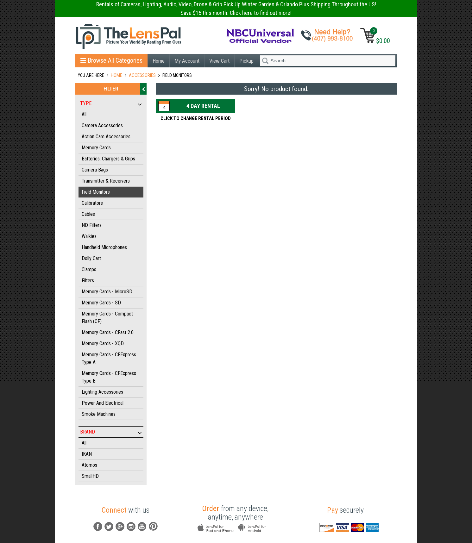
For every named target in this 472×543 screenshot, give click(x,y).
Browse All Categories (111, 60)
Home (159, 61)
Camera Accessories (102, 125)
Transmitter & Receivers (106, 181)
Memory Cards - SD (101, 303)
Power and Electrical (102, 403)
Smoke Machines (99, 414)
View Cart (219, 61)
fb (97, 526)
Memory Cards (96, 148)
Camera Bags (95, 170)
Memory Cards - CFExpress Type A (109, 358)
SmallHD (90, 476)
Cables (88, 214)
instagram (131, 526)
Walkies (89, 236)
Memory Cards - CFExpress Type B (109, 377)
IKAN (87, 454)
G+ (120, 526)
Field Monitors (96, 192)
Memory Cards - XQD (103, 343)
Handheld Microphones (104, 247)
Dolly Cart (91, 258)
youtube (142, 526)
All (84, 114)
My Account (186, 61)
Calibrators (92, 203)
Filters (88, 281)
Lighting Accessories (102, 392)
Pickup (246, 61)
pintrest (153, 526)
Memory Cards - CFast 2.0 (108, 332)
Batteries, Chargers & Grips (108, 159)
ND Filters (92, 225)
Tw (108, 526)
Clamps (89, 269)
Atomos (89, 465)
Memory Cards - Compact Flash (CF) (107, 317)
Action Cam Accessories (106, 137)
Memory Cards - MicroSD (107, 292)
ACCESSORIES (142, 75)
